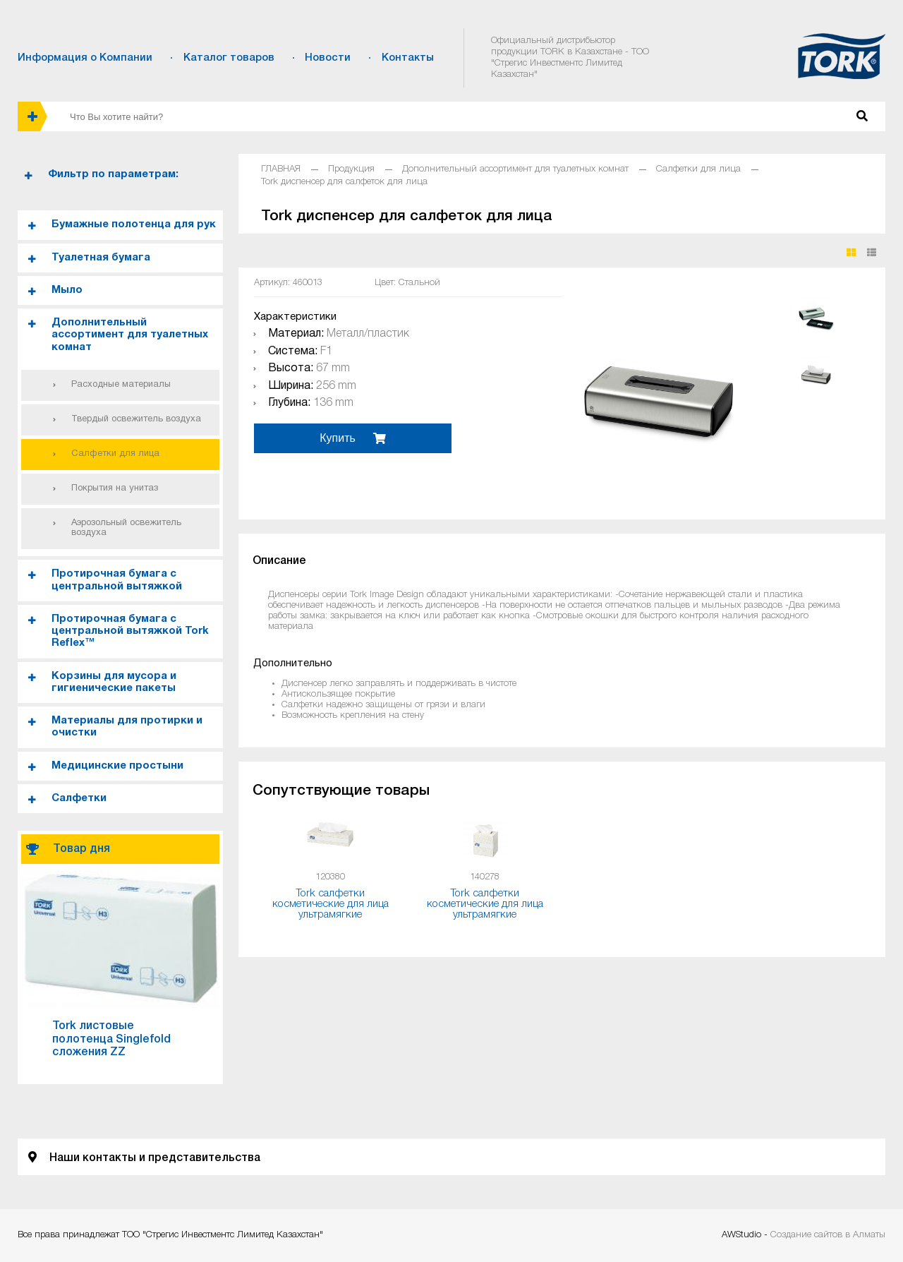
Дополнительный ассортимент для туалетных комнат (129, 335)
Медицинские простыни (117, 766)
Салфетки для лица (115, 454)
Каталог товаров (228, 58)
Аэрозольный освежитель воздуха (126, 528)
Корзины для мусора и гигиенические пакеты (113, 682)
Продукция (351, 169)
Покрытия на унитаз (114, 488)
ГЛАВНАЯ (281, 169)
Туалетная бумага (100, 258)
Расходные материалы (121, 384)
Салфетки (79, 798)
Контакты (408, 58)
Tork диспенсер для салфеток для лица (344, 182)
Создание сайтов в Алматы (827, 1235)
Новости (328, 58)
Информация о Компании (85, 58)
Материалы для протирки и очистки (126, 727)
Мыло (67, 290)
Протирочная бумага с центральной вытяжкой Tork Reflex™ (130, 631)
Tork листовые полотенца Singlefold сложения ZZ (111, 1039)
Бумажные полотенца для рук (133, 224)
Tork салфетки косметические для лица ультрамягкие (330, 904)
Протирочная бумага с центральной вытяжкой (116, 580)
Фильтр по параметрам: (113, 174)
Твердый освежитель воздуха (136, 419)
